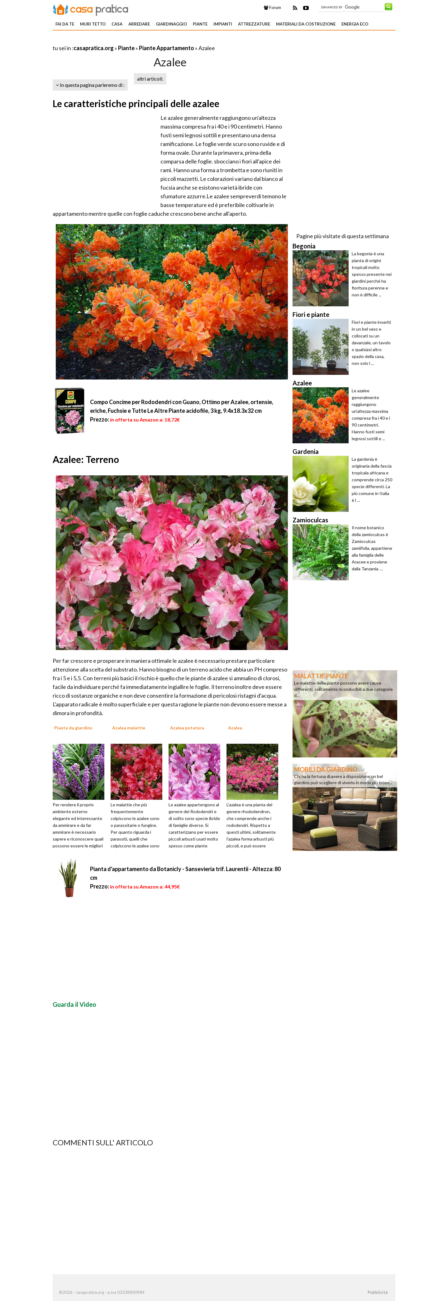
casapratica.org (94, 48)
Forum (272, 7)
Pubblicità (378, 1292)
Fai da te (64, 23)
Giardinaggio (171, 23)
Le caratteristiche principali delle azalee (136, 103)
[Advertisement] (125, 40)
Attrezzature (254, 23)
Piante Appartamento (166, 48)
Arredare (139, 23)
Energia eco (354, 23)
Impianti (222, 23)
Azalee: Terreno (86, 459)
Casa (117, 23)
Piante (200, 23)
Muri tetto (93, 23)
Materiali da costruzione (306, 23)
